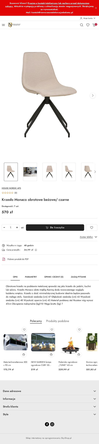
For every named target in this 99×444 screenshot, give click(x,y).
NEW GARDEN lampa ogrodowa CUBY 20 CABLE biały (41, 363)
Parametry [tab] (31, 276)
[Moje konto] (88, 18)
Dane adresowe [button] (49, 391)
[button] (92, 95)
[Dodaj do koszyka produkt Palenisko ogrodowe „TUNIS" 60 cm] (79, 354)
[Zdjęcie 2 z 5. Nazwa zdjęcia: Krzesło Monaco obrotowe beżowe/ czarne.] (30, 172)
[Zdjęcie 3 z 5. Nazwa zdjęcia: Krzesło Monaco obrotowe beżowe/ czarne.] (49, 172)
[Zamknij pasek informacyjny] (96, 8)
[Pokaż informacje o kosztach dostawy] (35, 250)
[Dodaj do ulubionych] (91, 227)
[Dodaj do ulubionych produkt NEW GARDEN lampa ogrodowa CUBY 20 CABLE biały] (52, 329)
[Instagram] (52, 424)
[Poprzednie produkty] (7, 338)
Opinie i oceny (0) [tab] (54, 276)
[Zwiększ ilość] (17, 227)
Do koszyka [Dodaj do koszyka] (55, 227)
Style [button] (49, 414)
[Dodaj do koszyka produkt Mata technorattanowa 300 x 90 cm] (23, 354)
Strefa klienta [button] (49, 406)
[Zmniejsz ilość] (4, 227)
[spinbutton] (10, 227)
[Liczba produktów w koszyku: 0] (94, 25)
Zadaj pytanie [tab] (78, 276)
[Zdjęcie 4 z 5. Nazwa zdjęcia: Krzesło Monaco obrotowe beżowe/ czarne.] (69, 172)
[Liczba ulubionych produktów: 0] (87, 25)
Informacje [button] (49, 399)
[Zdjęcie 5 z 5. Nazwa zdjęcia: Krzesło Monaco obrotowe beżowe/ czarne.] (88, 172)
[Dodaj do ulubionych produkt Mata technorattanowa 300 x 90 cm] (24, 329)
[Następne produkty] (91, 338)
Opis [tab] (15, 276)
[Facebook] (47, 424)
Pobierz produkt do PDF (15, 259)
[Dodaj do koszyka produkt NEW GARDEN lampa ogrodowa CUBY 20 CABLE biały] (51, 354)
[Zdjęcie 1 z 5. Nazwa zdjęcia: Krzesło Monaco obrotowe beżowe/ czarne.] (11, 172)
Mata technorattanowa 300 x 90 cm (15, 363)
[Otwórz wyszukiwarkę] (81, 25)
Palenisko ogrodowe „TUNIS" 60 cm (68, 363)
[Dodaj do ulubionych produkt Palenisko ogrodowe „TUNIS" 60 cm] (79, 329)
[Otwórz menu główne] (3, 25)
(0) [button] (16, 193)
